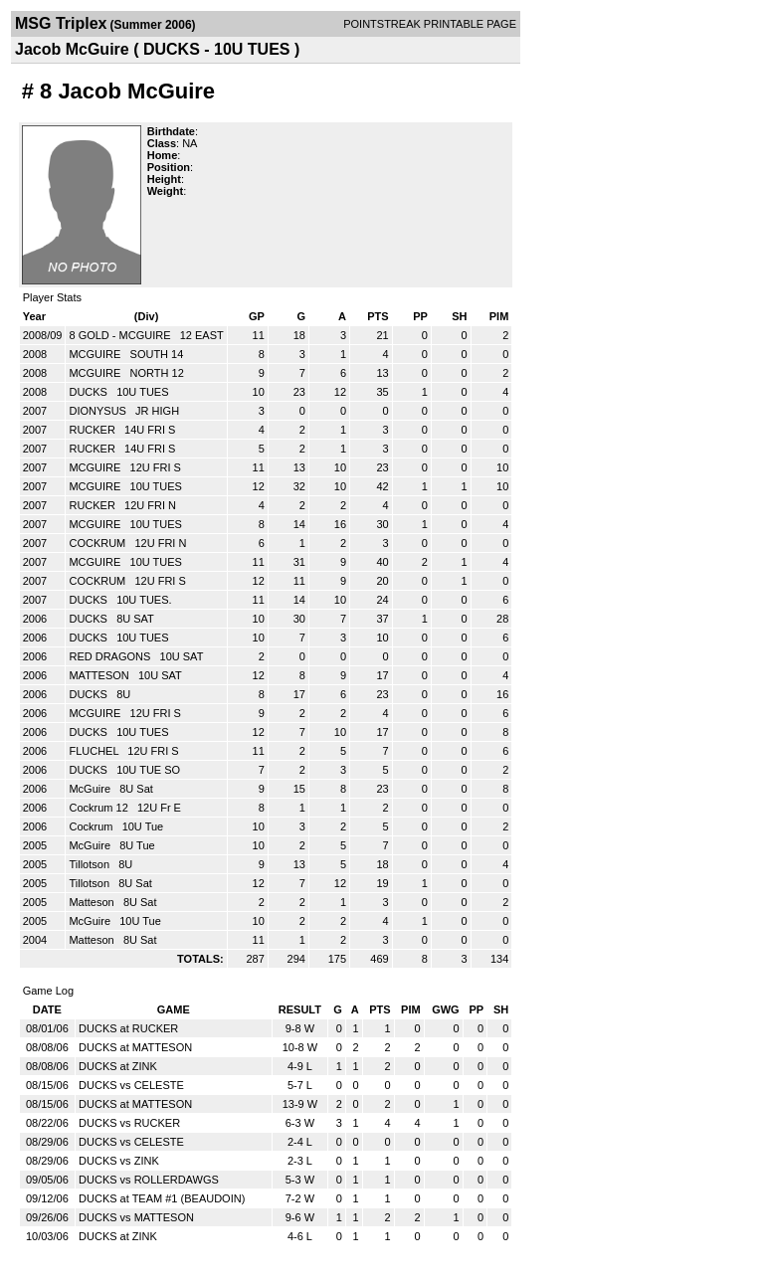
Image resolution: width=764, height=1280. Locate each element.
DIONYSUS (99, 411)
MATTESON (100, 675)
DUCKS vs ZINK (119, 1161)
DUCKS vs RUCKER (129, 1123)
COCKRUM (98, 543)
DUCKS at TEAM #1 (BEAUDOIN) (162, 1198)
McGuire (91, 789)
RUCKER (93, 430)
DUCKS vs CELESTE (131, 1085)
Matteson (92, 902)
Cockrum (92, 826)
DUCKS (89, 392)
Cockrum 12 (99, 808)
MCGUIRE (96, 354)
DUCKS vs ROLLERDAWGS (149, 1180)
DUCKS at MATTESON (135, 1047)
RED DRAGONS (111, 656)
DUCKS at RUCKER (128, 1028)
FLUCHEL (95, 751)
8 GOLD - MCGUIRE (121, 335)
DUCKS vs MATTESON (136, 1217)
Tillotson (90, 864)
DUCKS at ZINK (118, 1066)
